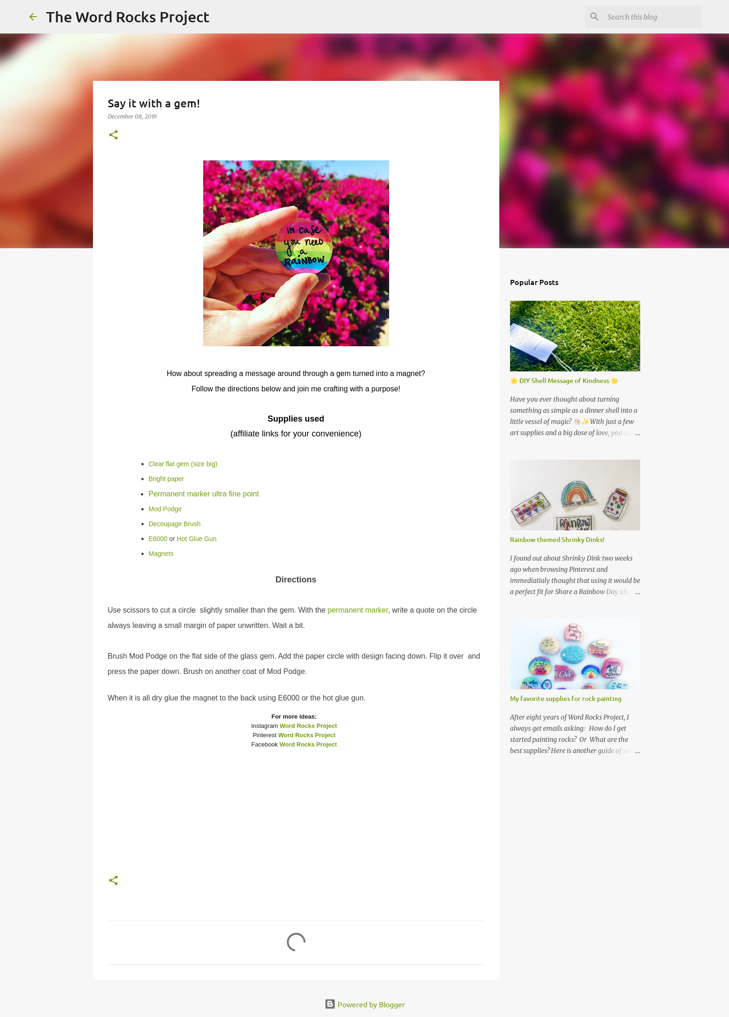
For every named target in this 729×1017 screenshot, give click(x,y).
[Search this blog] (653, 17)
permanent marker (358, 610)
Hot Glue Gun (197, 538)
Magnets (161, 553)
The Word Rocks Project (127, 16)
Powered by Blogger (365, 1004)
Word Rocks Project (308, 725)
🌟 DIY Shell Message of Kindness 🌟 (564, 380)
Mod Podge (165, 509)
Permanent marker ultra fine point (204, 494)
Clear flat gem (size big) (183, 464)
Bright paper (166, 478)
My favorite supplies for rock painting (566, 698)
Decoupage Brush (175, 524)
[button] (113, 135)
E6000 (158, 538)
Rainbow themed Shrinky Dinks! (557, 539)
